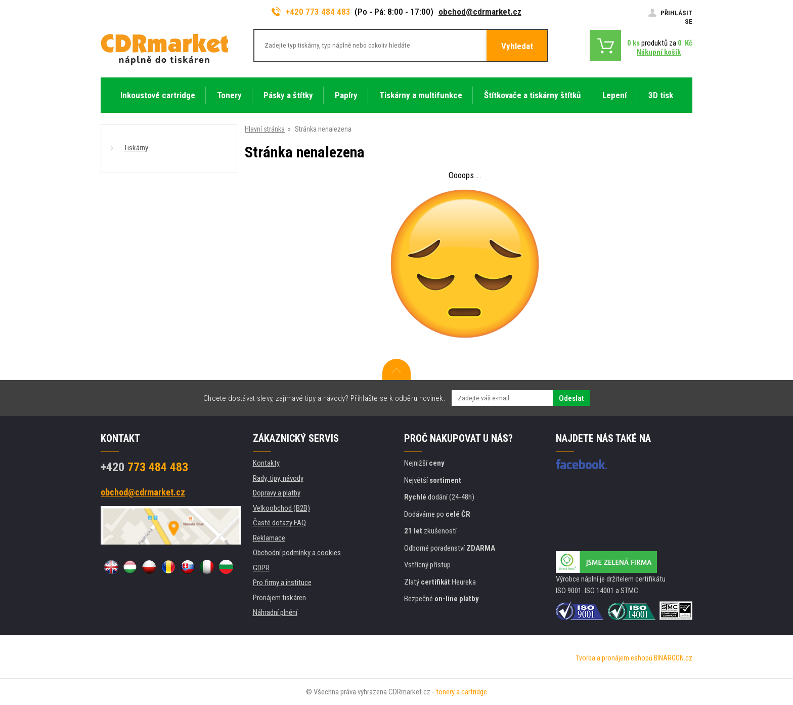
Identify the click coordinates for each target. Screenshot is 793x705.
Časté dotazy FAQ (279, 522)
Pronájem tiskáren (279, 597)
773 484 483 (144, 467)
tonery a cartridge (461, 691)
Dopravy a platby (276, 492)
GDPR (261, 567)
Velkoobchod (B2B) (281, 508)
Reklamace (269, 538)
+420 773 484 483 (311, 12)
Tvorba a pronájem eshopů (614, 658)
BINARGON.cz (673, 658)
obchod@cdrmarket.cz (479, 12)
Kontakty (266, 463)
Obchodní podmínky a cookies (297, 552)
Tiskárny (136, 147)
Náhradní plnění (275, 612)
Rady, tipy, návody (278, 478)
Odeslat (571, 398)
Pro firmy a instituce (282, 582)
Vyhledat (517, 46)
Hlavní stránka (265, 129)
